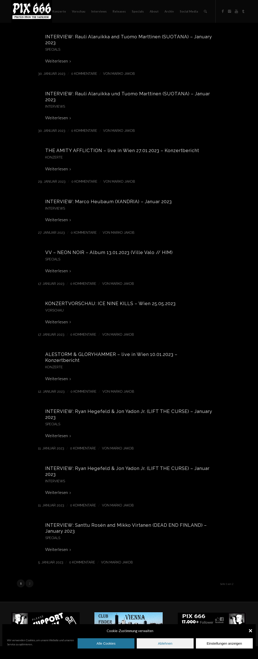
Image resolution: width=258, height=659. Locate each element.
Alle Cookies (105, 643)
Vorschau (54, 310)
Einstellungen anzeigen (224, 643)
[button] (250, 630)
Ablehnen (165, 643)
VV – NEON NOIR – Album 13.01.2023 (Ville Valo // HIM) (109, 252)
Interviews (55, 106)
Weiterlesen (59, 60)
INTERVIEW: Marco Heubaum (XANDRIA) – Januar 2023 (108, 201)
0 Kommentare (84, 73)
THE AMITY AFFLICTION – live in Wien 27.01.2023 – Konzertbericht (122, 150)
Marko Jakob (123, 73)
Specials (52, 49)
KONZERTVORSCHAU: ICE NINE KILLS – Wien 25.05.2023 (110, 303)
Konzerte (54, 157)
